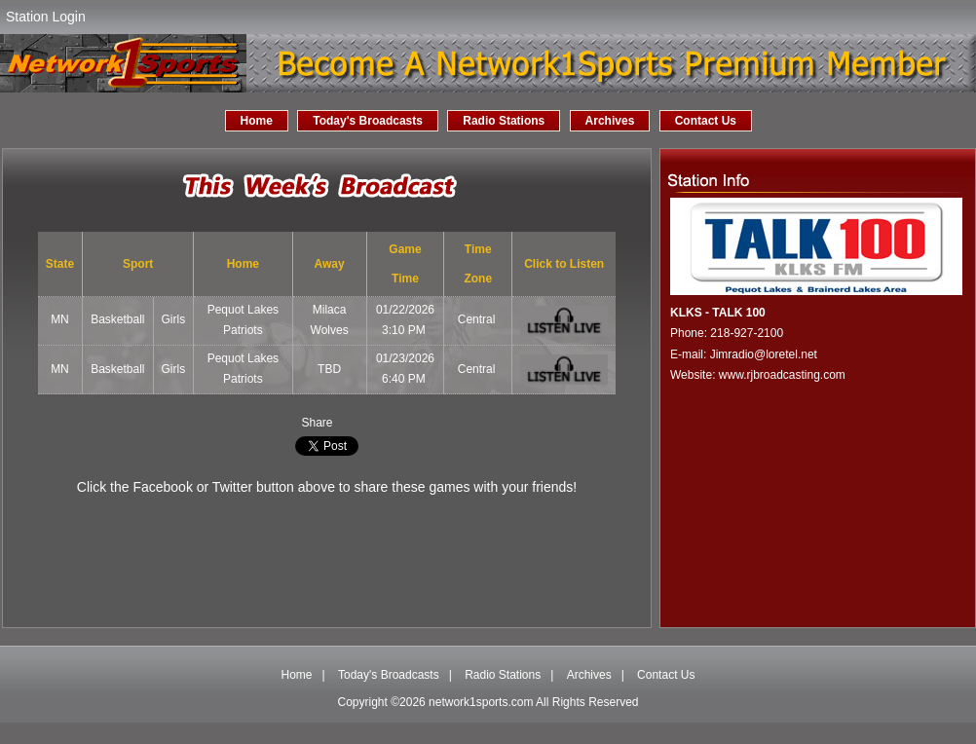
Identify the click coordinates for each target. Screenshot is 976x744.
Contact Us (705, 121)
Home (257, 121)
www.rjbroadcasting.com (782, 375)
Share (316, 422)
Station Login (46, 16)
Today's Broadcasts (368, 121)
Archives (610, 121)
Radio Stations (503, 121)
